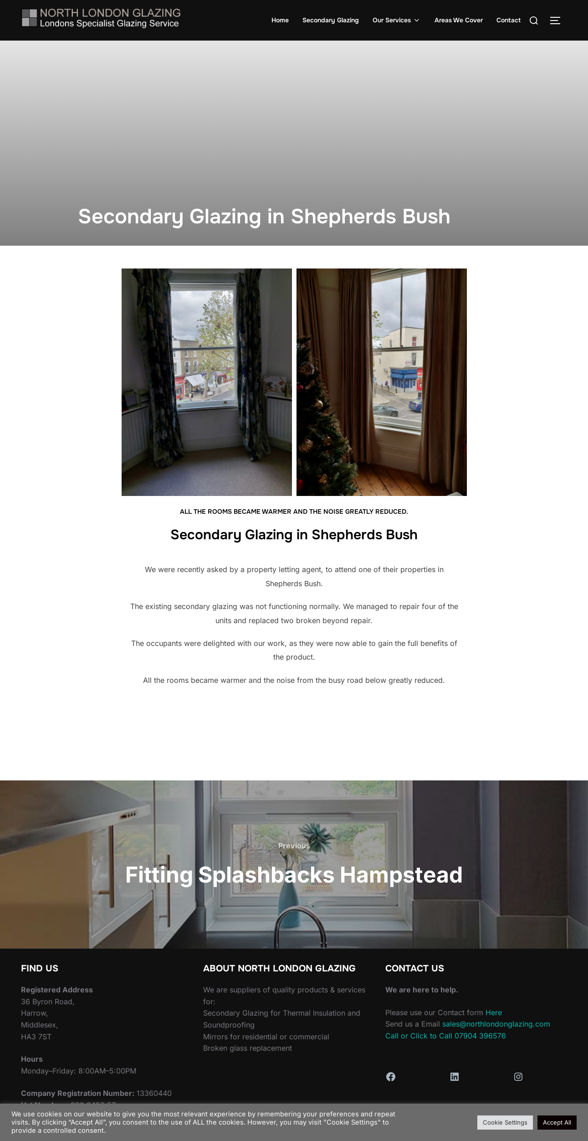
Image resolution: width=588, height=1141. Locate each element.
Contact (508, 20)
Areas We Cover (459, 20)
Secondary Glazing (330, 20)
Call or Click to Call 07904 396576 (445, 1035)
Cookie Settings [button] (505, 1122)
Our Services (397, 20)
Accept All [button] (557, 1122)
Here (494, 1012)
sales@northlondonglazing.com (496, 1023)
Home (280, 20)
